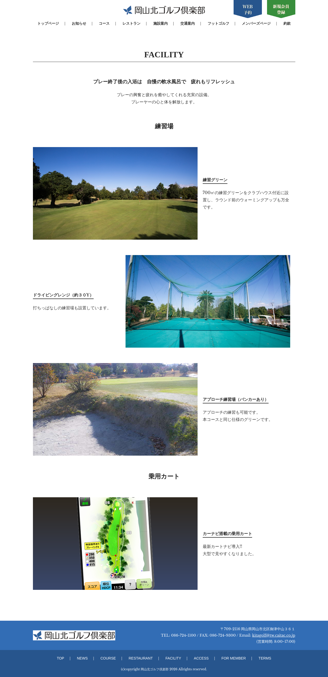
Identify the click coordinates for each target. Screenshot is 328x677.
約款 (287, 23)
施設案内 (160, 23)
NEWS (82, 658)
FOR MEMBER (233, 658)
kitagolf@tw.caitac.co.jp (273, 635)
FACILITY (173, 658)
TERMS (265, 658)
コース (104, 23)
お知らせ (79, 23)
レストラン (131, 23)
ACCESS (201, 658)
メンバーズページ (256, 23)
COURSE (108, 658)
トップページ (48, 23)
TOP (60, 658)
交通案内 (187, 23)
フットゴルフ (218, 23)
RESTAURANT (141, 658)
